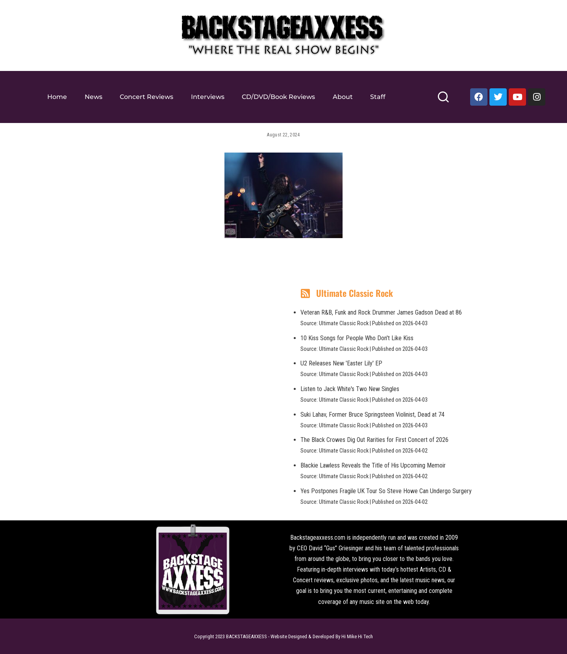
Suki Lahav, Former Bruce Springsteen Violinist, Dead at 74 (372, 414)
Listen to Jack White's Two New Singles (349, 389)
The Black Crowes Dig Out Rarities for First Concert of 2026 (374, 439)
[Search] (443, 100)
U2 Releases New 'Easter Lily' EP (341, 363)
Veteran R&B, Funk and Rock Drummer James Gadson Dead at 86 (381, 312)
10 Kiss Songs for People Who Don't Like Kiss (356, 338)
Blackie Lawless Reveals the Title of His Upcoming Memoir (373, 465)
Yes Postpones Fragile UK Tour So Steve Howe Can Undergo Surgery (386, 491)
